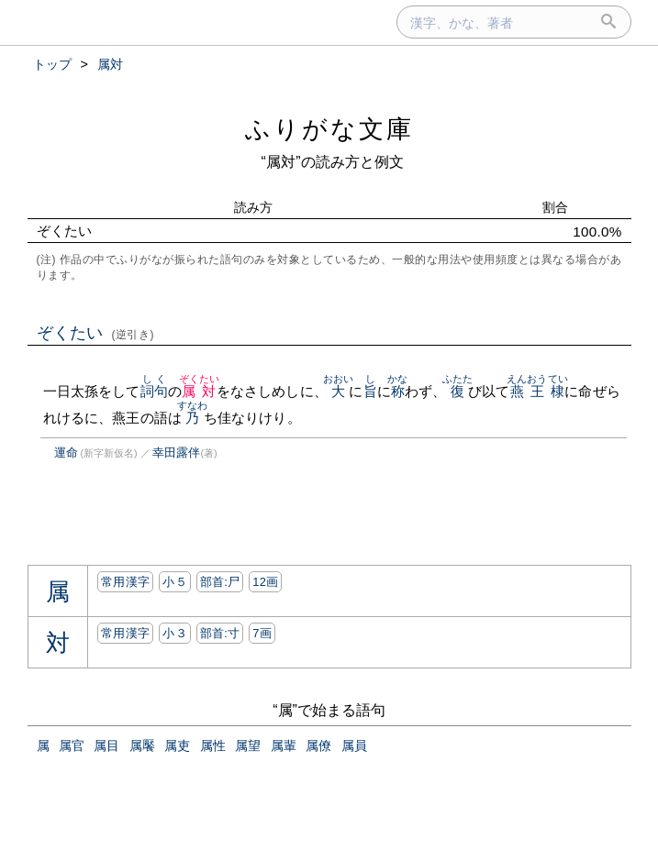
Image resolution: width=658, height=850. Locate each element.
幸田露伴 (176, 452)
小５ (174, 582)
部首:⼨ (220, 633)
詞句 (154, 391)
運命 (66, 452)
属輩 (283, 745)
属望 (248, 745)
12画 (265, 582)
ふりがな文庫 (329, 129)
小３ (174, 633)
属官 (71, 745)
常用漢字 (125, 582)
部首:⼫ (220, 582)
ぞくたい (96, 333)
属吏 (177, 745)
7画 (262, 633)
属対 (199, 391)
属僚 (318, 745)
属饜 (142, 745)
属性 (213, 745)
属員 (354, 745)
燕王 (527, 391)
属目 (106, 745)
